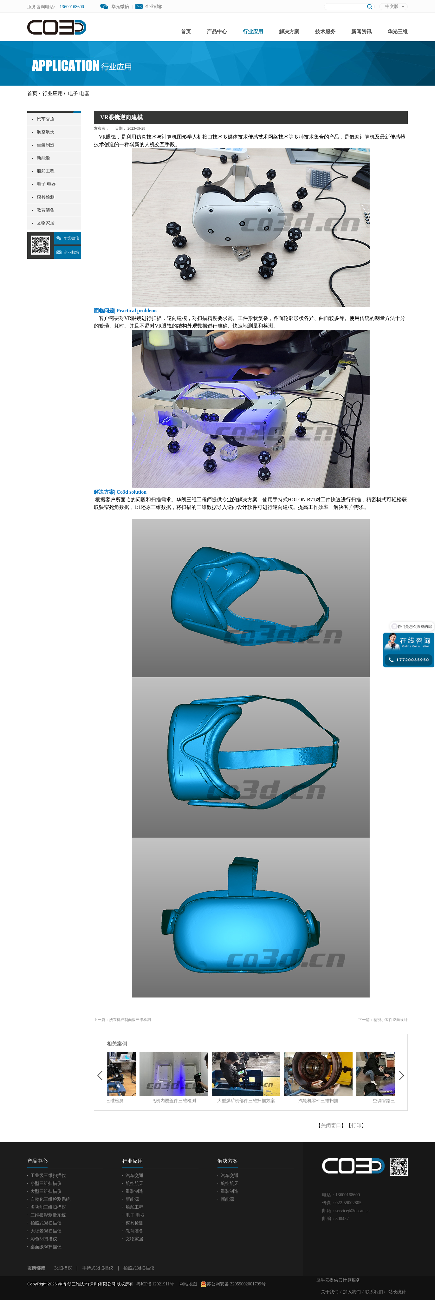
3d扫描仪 (63, 1268)
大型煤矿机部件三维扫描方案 (286, 1100)
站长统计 (397, 1292)
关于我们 (330, 1292)
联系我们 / (375, 1292)
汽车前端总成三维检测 (141, 1100)
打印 (356, 1125)
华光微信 (71, 238)
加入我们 (352, 1292)
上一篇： (122, 1019)
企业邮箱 (154, 6)
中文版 (392, 6)
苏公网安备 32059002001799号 (233, 1284)
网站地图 (187, 1284)
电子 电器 (78, 93)
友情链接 (36, 1268)
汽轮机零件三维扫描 (358, 1100)
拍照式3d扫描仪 (138, 1268)
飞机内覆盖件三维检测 (213, 1100)
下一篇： (383, 1019)
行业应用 (52, 93)
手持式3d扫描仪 (97, 1268)
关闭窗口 (331, 1125)
